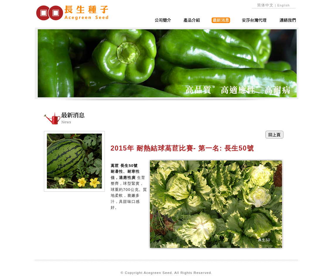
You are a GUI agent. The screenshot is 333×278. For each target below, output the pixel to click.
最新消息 (220, 20)
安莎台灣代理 (254, 20)
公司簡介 (162, 20)
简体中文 (265, 5)
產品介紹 (191, 20)
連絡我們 (288, 20)
